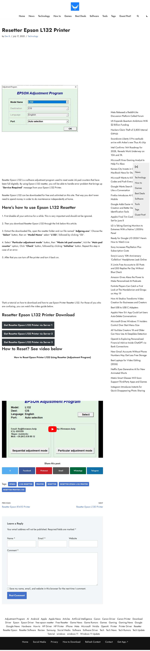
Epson (12, 484)
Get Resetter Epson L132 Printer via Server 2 (28, 333)
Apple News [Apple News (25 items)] (55, 619)
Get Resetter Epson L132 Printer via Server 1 (28, 325)
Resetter (52, 484)
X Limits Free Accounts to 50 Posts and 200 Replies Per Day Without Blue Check (127, 268)
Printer (40, 484)
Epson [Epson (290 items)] (16, 622)
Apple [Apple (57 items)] (44, 619)
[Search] (138, 16)
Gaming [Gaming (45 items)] (113, 622)
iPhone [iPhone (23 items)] (69, 626)
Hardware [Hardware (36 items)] (26, 626)
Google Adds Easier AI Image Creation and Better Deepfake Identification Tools (125, 208)
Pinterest (44, 470)
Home (22, 16)
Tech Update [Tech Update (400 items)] (139, 630)
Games (68, 16)
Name (11, 538)
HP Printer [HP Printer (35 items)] (59, 626)
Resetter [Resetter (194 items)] (137, 626)
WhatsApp (78, 470)
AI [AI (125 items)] (28, 619)
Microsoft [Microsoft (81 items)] (85, 626)
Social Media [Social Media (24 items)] (63, 630)
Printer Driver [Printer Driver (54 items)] (125, 626)
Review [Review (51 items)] (41, 630)
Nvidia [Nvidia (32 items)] (95, 626)
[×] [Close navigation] (136, 166)
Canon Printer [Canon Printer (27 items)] (124, 619)
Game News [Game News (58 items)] (76, 622)
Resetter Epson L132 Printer (74, 484)
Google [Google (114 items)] (138, 622)
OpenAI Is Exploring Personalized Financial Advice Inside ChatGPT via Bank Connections (128, 342)
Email (61, 470)
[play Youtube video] (52, 429)
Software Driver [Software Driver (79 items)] (90, 630)
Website (73, 538)
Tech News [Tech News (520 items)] (111, 630)
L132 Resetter (25, 484)
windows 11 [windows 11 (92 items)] (72, 634)
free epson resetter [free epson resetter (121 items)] (45, 622)
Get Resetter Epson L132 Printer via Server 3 (28, 342)
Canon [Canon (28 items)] (97, 619)
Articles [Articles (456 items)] (66, 619)
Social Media (39, 642)
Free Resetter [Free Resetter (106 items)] (62, 622)
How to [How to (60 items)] (36, 626)
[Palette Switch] (147, 16)
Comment (13, 550)
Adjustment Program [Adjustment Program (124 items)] (15, 619)
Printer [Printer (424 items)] (114, 626)
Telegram (95, 470)
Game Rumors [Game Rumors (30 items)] (91, 622)
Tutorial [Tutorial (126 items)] (51, 634)
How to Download (71, 642)
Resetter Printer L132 (13, 490)
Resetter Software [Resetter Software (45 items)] (27, 630)
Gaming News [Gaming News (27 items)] (126, 622)
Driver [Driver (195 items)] (8, 622)
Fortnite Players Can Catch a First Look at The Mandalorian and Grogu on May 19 (128, 289)
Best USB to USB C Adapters (124, 307)
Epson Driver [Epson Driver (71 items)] (27, 622)
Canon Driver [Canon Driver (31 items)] (108, 619)
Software (94, 16)
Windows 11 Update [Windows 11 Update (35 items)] (90, 634)
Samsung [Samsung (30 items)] (51, 630)
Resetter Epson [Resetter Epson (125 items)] (10, 630)
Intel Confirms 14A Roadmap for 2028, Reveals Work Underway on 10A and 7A (127, 151)
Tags (113, 16)
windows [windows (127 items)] (61, 634)
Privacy (54, 642)
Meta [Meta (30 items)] (76, 626)
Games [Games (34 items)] (103, 622)
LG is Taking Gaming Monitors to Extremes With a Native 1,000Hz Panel (127, 229)
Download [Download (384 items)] (137, 619)
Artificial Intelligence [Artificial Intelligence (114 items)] (82, 619)
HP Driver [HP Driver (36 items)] (47, 626)
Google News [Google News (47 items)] (13, 626)
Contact (109, 642)
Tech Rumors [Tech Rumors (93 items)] (124, 630)
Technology (44, 16)
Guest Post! (125, 16)
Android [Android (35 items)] (35, 619)
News (32, 16)
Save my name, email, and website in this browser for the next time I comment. (48, 588)
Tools (105, 16)
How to (57, 16)
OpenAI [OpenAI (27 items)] (105, 626)
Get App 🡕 (122, 642)
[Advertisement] (52, 59)
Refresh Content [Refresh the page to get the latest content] (92, 642)
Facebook (27, 470)
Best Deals (80, 16)
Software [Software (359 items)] (76, 630)
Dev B (7, 36)
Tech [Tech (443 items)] (102, 630)
